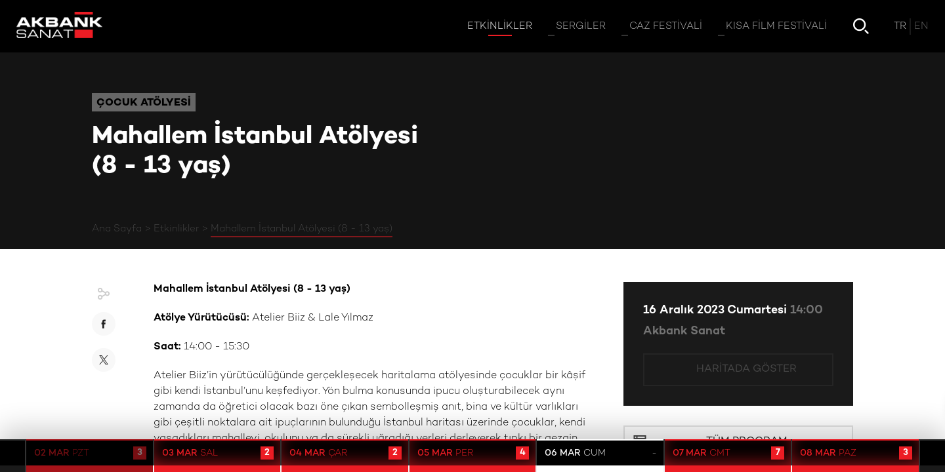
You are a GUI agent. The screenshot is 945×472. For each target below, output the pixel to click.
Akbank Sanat (684, 331)
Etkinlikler (176, 229)
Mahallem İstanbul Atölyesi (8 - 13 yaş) (301, 229)
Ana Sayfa (117, 229)
